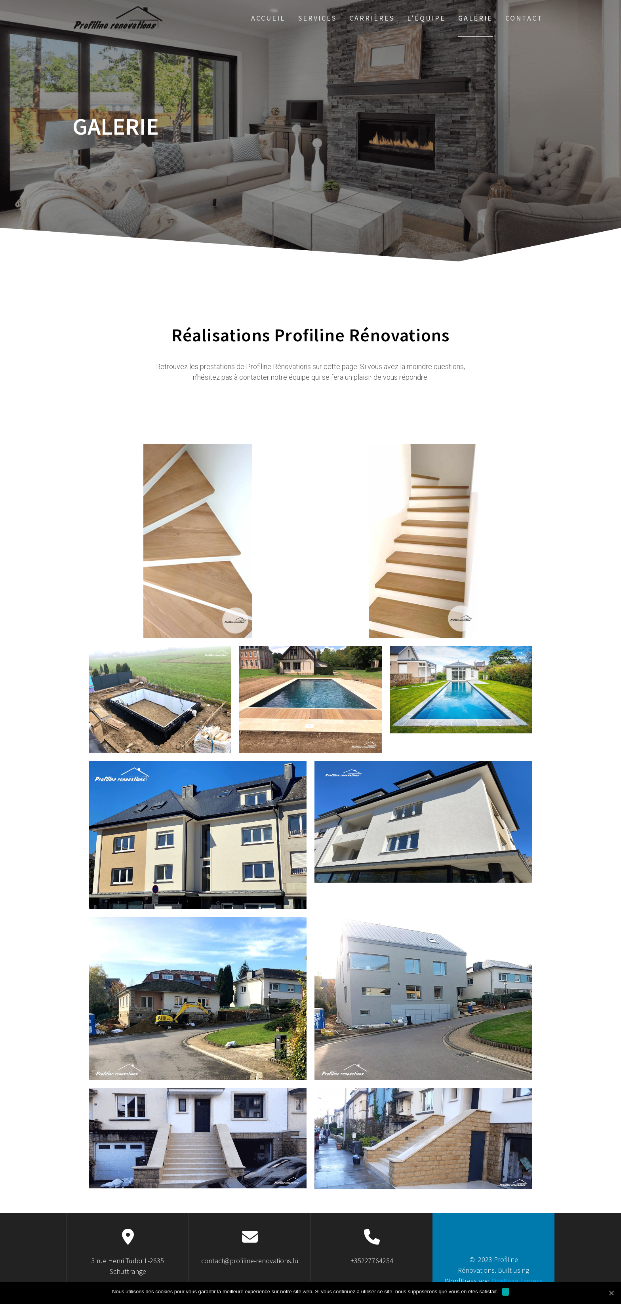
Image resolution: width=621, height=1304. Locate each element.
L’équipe (426, 18)
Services (317, 18)
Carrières (371, 18)
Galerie (475, 18)
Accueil (268, 18)
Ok (505, 1291)
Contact (524, 18)
